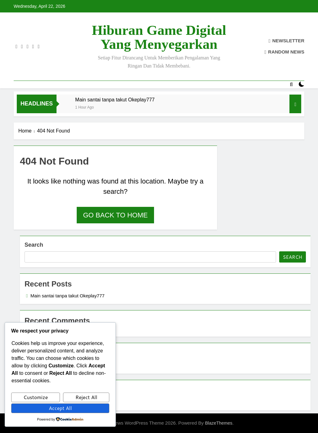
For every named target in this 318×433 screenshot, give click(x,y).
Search (34, 245)
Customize (35, 397)
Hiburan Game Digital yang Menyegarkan (159, 37)
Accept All (60, 408)
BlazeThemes (218, 423)
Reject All (86, 397)
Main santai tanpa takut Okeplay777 (115, 99)
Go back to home (115, 215)
